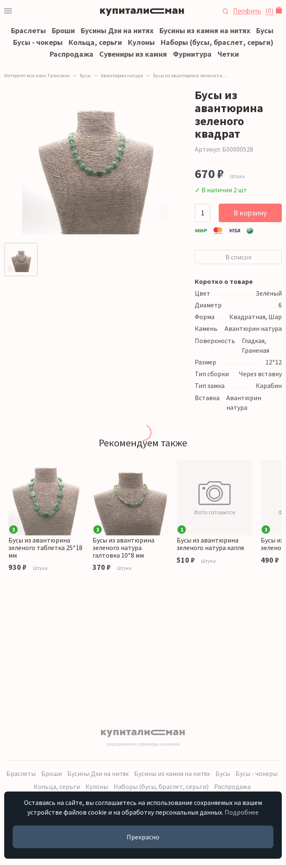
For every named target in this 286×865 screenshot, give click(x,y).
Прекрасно (143, 837)
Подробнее (242, 812)
